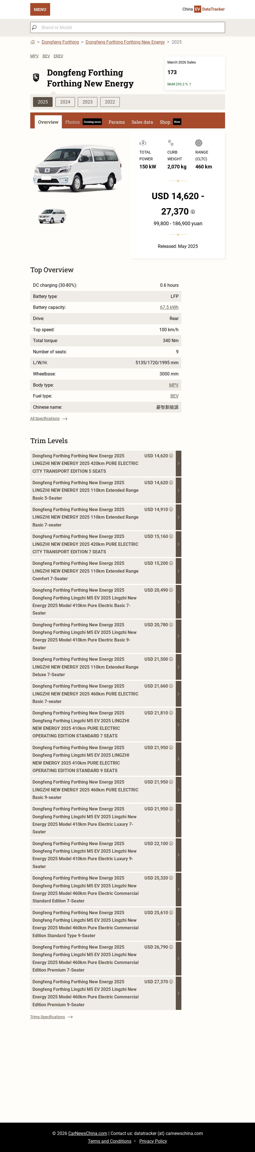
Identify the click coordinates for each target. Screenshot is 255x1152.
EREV (58, 56)
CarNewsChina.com (87, 1133)
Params (117, 122)
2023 (88, 102)
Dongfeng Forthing (60, 42)
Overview (48, 122)
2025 (43, 102)
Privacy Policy (153, 1141)
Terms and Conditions (109, 1141)
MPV (34, 56)
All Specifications (48, 418)
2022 (110, 102)
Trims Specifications (51, 1017)
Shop (170, 121)
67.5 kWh (169, 307)
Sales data (142, 122)
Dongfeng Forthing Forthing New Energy (125, 42)
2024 (65, 102)
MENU (40, 9)
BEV (46, 56)
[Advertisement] (127, 1083)
